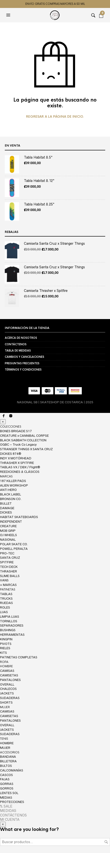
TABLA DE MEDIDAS (18, 350)
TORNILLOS (8, 621)
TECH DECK (9, 567)
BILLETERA (8, 761)
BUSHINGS (8, 630)
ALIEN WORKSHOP (14, 485)
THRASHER (8, 571)
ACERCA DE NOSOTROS (21, 338)
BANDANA (8, 756)
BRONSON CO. (11, 499)
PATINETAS (7, 589)
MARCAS (6, 476)
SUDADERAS (10, 698)
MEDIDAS (8, 811)
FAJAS (5, 779)
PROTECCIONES (12, 802)
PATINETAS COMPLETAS (18, 657)
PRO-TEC (7, 553)
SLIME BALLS (10, 576)
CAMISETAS (9, 675)
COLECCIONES (10, 427)
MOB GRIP (8, 530)
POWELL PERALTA (14, 549)
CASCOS (6, 775)
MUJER (5, 707)
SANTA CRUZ (10, 557)
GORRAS (6, 784)
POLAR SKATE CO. (14, 544)
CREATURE (8, 526)
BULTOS (6, 766)
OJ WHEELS (8, 535)
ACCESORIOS (9, 752)
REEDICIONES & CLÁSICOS (19, 472)
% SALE (6, 806)
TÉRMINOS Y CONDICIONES (23, 369)
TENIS (4, 739)
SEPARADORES (11, 625)
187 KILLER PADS (13, 481)
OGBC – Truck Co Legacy (18, 444)
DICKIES (6, 512)
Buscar (106, 842)
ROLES (5, 607)
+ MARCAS (8, 585)
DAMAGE (7, 508)
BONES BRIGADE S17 (16, 431)
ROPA (4, 662)
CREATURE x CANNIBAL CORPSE (24, 435)
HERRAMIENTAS (12, 634)
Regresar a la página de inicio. (55, 117)
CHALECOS (8, 689)
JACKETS (7, 693)
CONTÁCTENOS (16, 344)
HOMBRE (6, 666)
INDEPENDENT (11, 521)
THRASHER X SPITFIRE (17, 463)
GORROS (6, 788)
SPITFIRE (7, 562)
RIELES (5, 648)
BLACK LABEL (10, 494)
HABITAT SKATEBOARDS (19, 517)
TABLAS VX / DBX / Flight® (20, 467)
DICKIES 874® (10, 453)
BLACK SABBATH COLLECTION (23, 440)
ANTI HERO (8, 490)
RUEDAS (6, 603)
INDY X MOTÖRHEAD (15, 458)
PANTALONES (10, 680)
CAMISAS (7, 671)
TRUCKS (6, 598)
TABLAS (6, 594)
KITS (3, 652)
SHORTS (6, 702)
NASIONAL (8, 539)
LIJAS (4, 612)
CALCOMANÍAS (11, 770)
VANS (4, 580)
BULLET (6, 503)
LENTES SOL (9, 793)
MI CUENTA (9, 819)
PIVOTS (5, 644)
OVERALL (7, 684)
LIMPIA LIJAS (9, 616)
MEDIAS (6, 797)
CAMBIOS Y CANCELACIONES (24, 357)
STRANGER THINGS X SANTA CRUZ (26, 449)
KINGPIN (6, 639)
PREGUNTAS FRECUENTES (22, 363)
